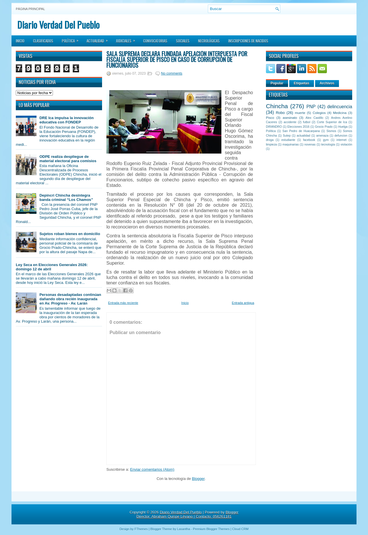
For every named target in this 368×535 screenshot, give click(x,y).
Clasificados (43, 41)
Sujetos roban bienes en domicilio (69, 234)
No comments (171, 73)
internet (341, 139)
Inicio (20, 41)
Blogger (198, 478)
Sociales (182, 41)
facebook (309, 139)
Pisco (270, 117)
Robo (280, 113)
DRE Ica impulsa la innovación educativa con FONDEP (66, 120)
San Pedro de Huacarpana (301, 131)
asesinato (290, 117)
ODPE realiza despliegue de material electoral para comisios (67, 158)
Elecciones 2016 (299, 126)
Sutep (287, 135)
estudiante (288, 139)
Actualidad (99, 39)
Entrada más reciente (123, 303)
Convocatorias (155, 41)
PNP (311, 106)
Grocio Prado (324, 126)
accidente (290, 122)
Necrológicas (209, 41)
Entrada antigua (243, 303)
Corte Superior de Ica (332, 122)
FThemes (141, 529)
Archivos (327, 83)
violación (346, 144)
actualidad (303, 135)
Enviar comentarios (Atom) (152, 469)
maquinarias (291, 144)
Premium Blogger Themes (211, 529)
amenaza (322, 135)
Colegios (319, 113)
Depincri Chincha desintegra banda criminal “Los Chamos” (66, 197)
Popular (277, 83)
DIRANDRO (274, 126)
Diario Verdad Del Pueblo (58, 24)
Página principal (30, 9)
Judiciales (127, 39)
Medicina (339, 113)
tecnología (328, 144)
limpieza (271, 144)
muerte (300, 113)
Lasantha (183, 529)
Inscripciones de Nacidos (248, 41)
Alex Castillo (314, 117)
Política (72, 39)
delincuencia (339, 106)
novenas (310, 144)
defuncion (340, 135)
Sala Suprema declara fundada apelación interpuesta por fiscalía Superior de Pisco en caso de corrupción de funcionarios (176, 59)
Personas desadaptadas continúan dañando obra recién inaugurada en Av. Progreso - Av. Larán (70, 298)
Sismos (331, 131)
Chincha (277, 106)
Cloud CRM (240, 529)
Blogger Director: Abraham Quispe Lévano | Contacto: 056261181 (188, 514)
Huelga (343, 126)
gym (326, 139)
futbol (306, 122)
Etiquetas (301, 83)
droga (270, 139)
